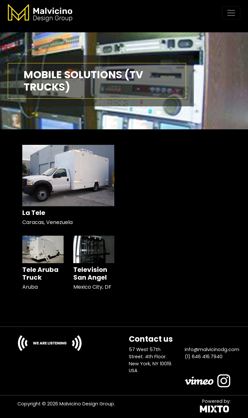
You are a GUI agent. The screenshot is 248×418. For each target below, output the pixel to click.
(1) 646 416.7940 (203, 356)
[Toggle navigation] (231, 12)
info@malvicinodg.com (212, 349)
